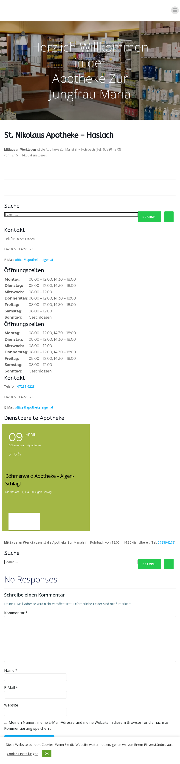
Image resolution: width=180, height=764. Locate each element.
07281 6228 (26, 386)
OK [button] (47, 753)
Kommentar (16, 604)
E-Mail (11, 679)
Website (11, 696)
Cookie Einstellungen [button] (22, 753)
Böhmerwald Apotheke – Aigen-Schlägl (44, 475)
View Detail (24, 513)
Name (10, 662)
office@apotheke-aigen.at (34, 259)
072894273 (166, 534)
